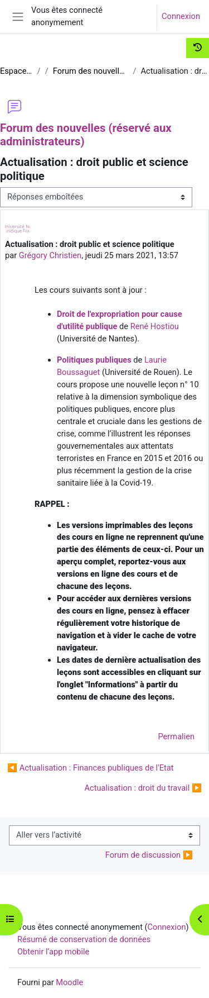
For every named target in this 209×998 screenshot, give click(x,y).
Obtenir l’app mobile (53, 952)
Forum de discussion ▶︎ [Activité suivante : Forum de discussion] (149, 855)
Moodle (69, 982)
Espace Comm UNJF (16, 71)
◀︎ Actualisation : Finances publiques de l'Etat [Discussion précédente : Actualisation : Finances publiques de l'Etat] (90, 768)
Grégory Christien (50, 255)
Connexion (181, 16)
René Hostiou (154, 326)
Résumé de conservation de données (83, 939)
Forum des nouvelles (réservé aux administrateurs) (91, 71)
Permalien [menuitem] (176, 736)
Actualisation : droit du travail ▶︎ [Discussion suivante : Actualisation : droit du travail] (143, 788)
